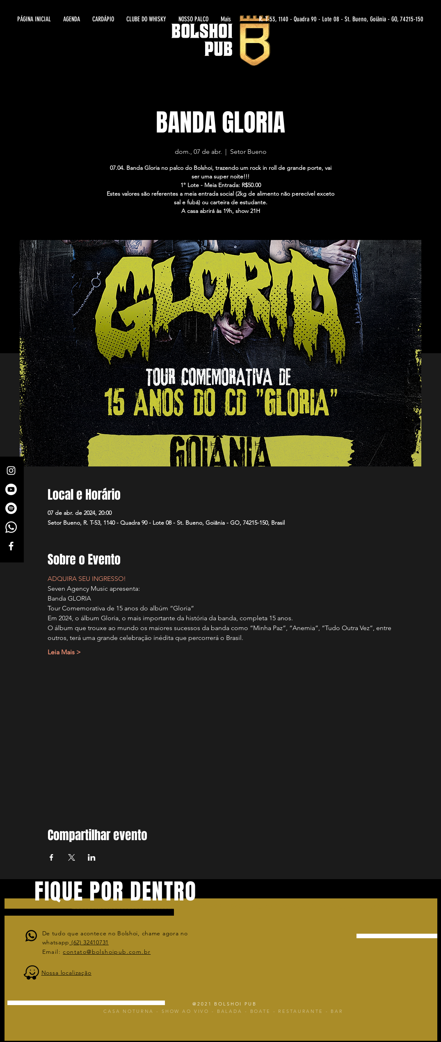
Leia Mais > (64, 652)
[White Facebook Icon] (11, 546)
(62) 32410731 (89, 942)
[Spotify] (11, 508)
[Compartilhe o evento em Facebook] (51, 857)
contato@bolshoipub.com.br (107, 951)
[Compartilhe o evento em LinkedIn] (92, 857)
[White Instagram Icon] (11, 470)
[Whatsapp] (11, 527)
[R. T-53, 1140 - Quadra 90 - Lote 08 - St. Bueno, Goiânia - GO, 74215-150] (343, 19)
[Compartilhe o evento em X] (71, 857)
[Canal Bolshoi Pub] (11, 489)
